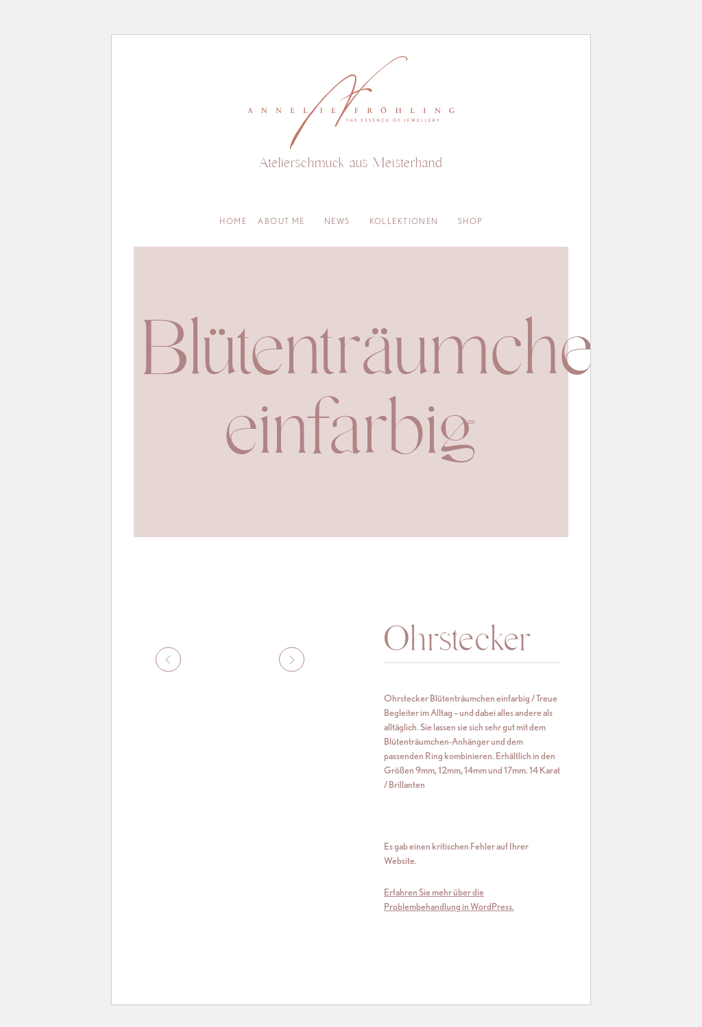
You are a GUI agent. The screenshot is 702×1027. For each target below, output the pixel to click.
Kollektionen (404, 221)
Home (233, 221)
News (337, 221)
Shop (470, 221)
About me (281, 221)
